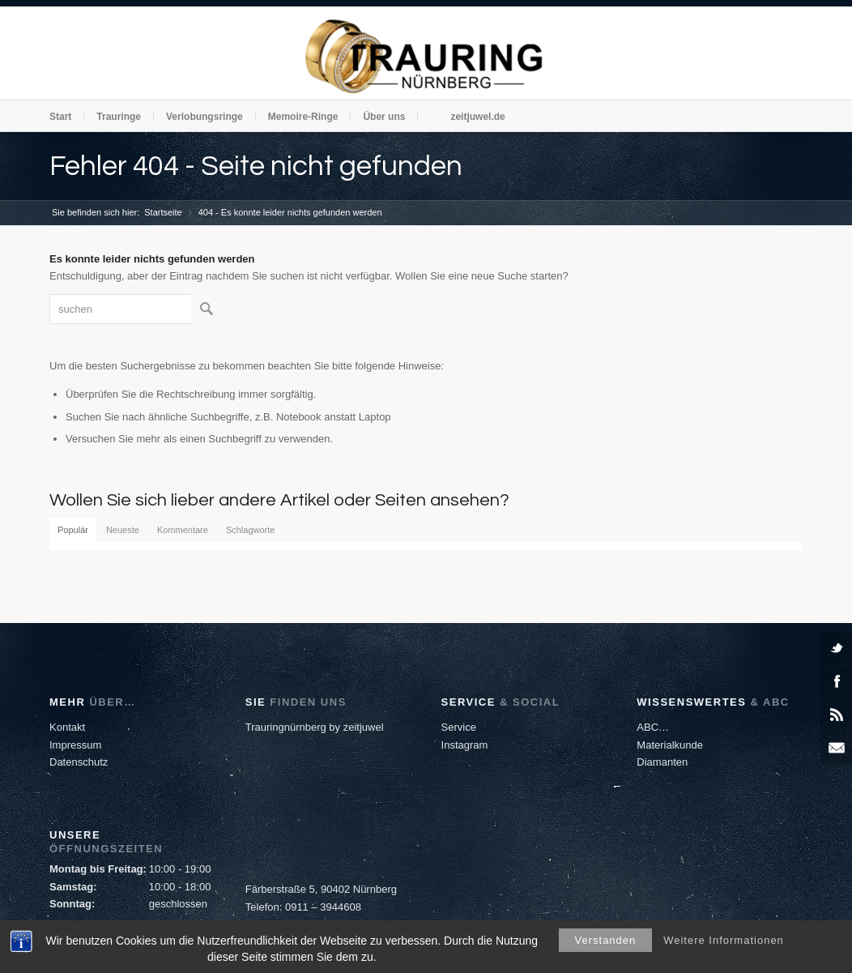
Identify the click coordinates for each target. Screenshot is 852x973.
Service (458, 727)
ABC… (653, 727)
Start (60, 117)
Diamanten (662, 762)
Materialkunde (670, 745)
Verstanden (606, 940)
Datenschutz (78, 762)
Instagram (464, 745)
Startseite (162, 212)
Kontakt (67, 727)
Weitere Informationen (723, 940)
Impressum (75, 745)
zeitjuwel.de (477, 117)
